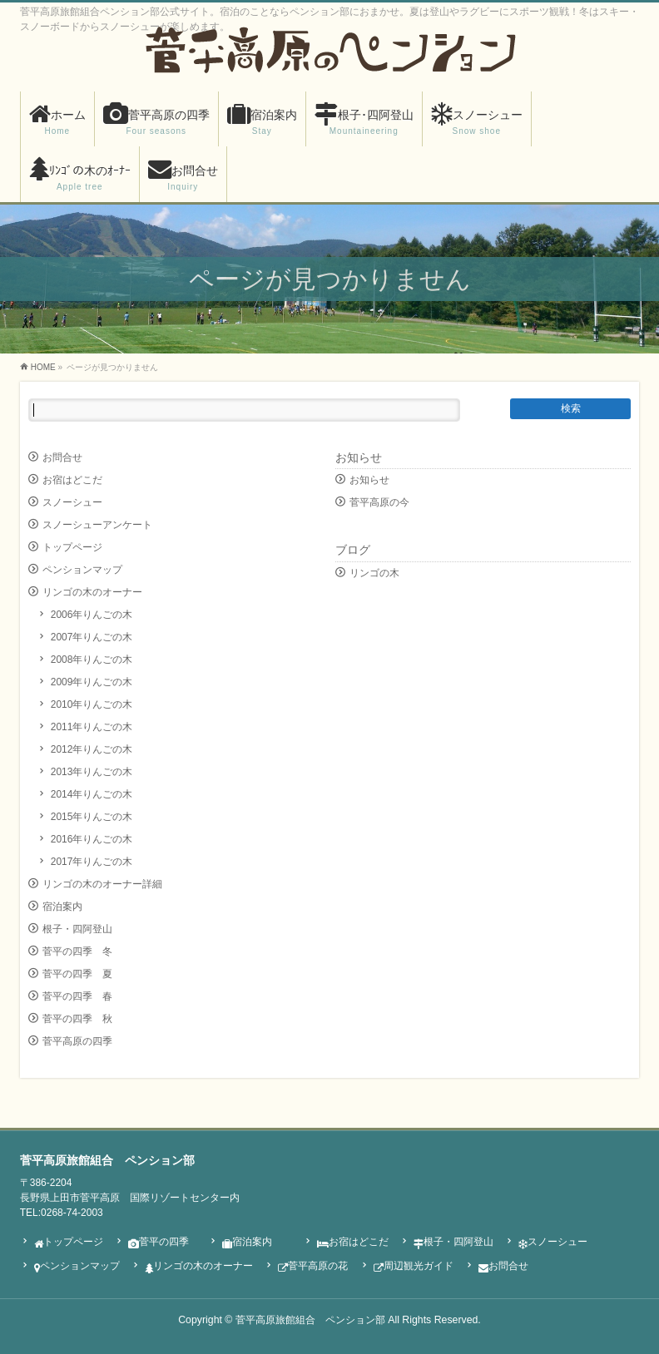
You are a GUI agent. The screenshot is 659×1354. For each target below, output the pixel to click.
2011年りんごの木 (92, 727)
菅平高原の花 (313, 1266)
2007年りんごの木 (92, 637)
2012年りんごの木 (92, 749)
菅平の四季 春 (77, 996)
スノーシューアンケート (97, 525)
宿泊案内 (62, 906)
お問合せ (62, 457)
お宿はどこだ (72, 480)
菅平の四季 (158, 1242)
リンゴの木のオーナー (92, 592)
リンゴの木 (374, 573)
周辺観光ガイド (413, 1266)
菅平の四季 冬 (77, 951)
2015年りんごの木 (92, 817)
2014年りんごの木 (92, 794)
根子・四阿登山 (77, 929)
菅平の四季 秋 (77, 1019)
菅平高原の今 (379, 502)
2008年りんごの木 (92, 659)
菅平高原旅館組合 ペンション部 (310, 1320)
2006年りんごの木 (92, 614)
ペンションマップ (82, 570)
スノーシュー (72, 502)
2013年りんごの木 (92, 772)
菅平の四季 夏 (77, 974)
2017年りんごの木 (92, 861)
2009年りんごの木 (92, 682)
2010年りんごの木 (92, 704)
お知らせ (358, 457)
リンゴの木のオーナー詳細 (102, 884)
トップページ (72, 547)
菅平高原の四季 (77, 1041)
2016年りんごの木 (92, 839)
